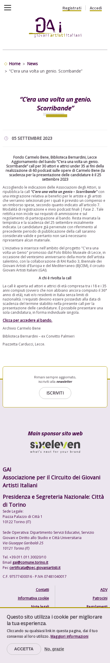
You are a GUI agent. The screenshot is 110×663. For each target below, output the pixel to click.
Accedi (96, 8)
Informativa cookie (33, 598)
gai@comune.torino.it (30, 562)
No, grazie (54, 649)
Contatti (42, 590)
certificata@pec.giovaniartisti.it (34, 567)
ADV (103, 590)
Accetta (23, 649)
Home (15, 63)
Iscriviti (55, 393)
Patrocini (100, 598)
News (32, 63)
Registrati (71, 8)
